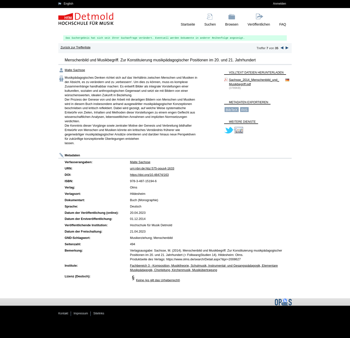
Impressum (81, 313)
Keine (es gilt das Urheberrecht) (158, 280)
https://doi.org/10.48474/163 (149, 175)
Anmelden (279, 3)
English (68, 3)
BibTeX (232, 109)
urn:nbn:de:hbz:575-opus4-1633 (152, 168)
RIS (244, 109)
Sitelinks (98, 313)
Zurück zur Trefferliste (76, 47)
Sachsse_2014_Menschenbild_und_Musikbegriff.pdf (254, 82)
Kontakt (63, 313)
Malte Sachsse (75, 70)
